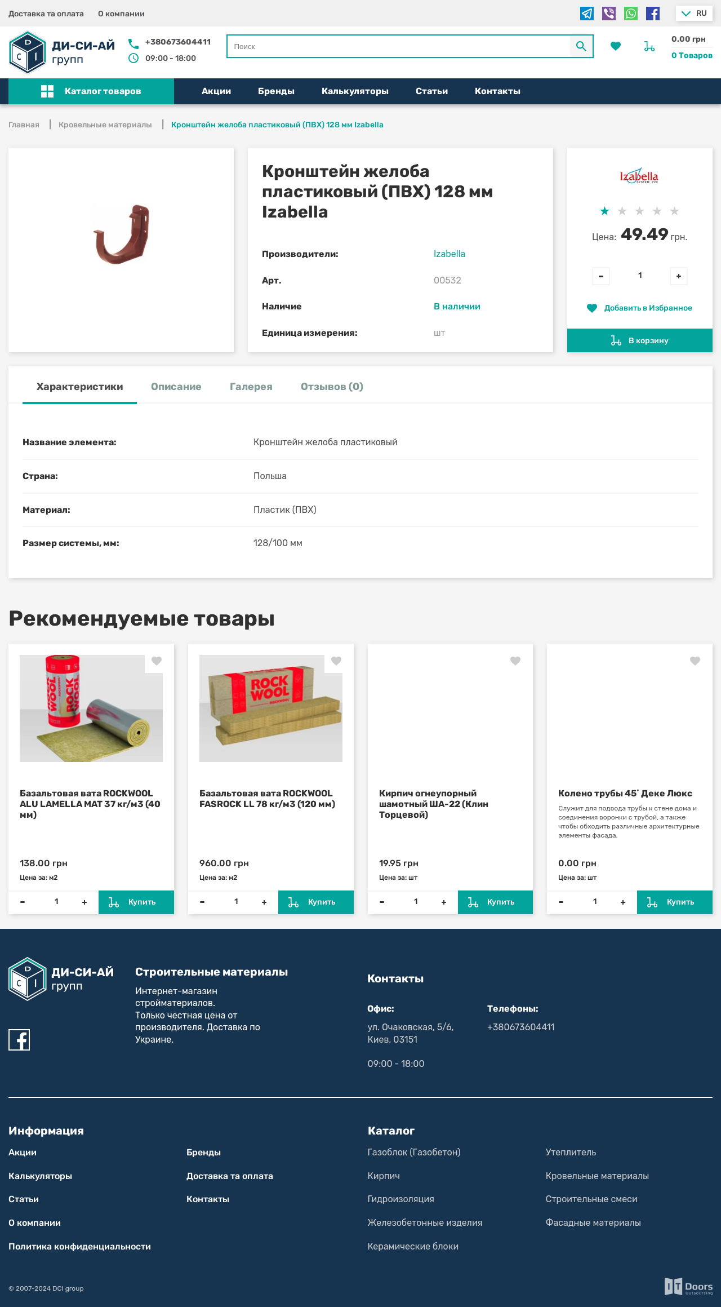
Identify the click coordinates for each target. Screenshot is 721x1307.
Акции (216, 91)
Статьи (432, 91)
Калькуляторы (355, 91)
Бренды (276, 91)
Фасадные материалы (593, 1222)
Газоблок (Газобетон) (414, 1152)
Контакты (497, 91)
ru (701, 13)
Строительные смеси (592, 1199)
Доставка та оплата (46, 14)
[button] (91, 91)
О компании (121, 14)
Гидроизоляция (401, 1199)
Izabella (449, 254)
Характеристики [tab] (80, 386)
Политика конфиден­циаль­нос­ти (79, 1246)
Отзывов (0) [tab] (332, 386)
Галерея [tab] (251, 386)
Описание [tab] (176, 386)
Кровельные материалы (597, 1176)
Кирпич (384, 1176)
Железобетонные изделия (425, 1222)
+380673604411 (178, 42)
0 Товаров (692, 55)
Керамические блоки (413, 1246)
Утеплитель (571, 1152)
